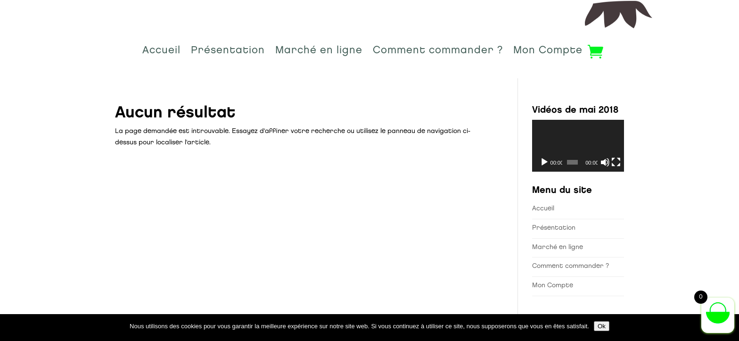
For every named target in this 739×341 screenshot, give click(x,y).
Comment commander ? (438, 52)
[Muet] (605, 162)
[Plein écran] (616, 162)
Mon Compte (548, 52)
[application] (578, 146)
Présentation (228, 52)
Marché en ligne (318, 52)
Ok (602, 326)
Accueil (161, 52)
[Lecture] (544, 162)
